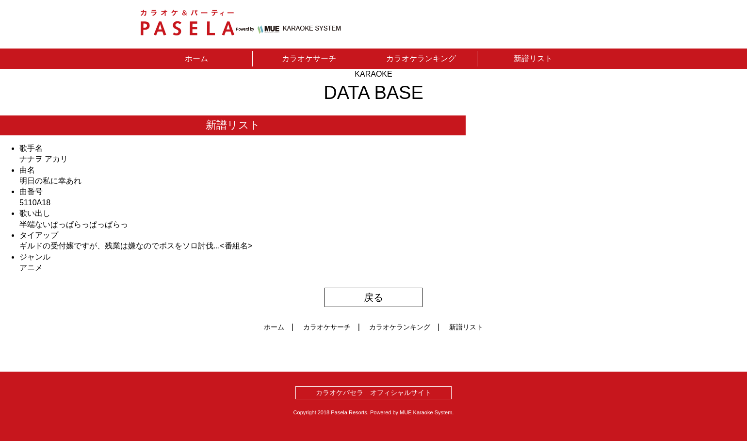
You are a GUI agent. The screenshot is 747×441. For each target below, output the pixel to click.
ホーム (196, 58)
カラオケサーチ (309, 58)
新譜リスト (533, 58)
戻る (373, 297)
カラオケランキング (421, 58)
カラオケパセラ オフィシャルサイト (373, 392)
